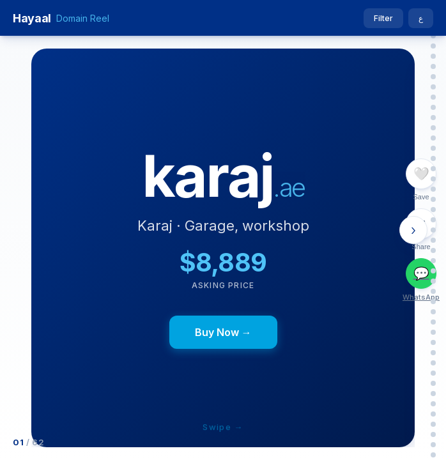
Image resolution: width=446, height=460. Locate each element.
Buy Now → (223, 332)
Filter (383, 18)
